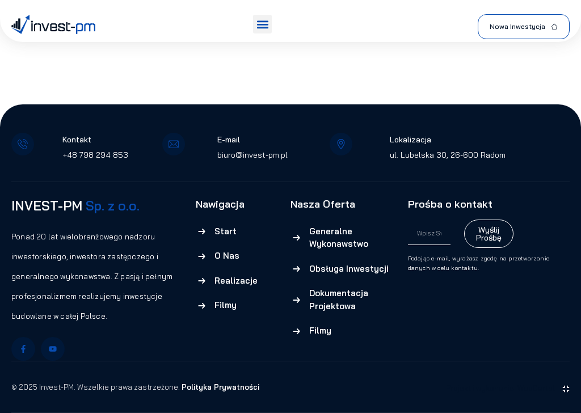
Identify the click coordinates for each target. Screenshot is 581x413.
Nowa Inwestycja (524, 26)
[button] (262, 24)
